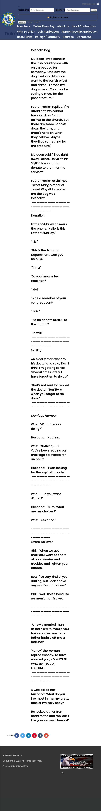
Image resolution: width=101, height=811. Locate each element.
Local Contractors (84, 26)
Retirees (68, 37)
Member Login (90, 3)
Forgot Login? (33, 22)
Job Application (48, 31)
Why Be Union (26, 31)
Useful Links (24, 37)
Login (94, 10)
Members (23, 26)
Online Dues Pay (43, 26)
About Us (63, 26)
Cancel (22, 22)
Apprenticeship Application (79, 31)
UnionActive (21, 766)
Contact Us (84, 37)
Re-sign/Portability (47, 37)
